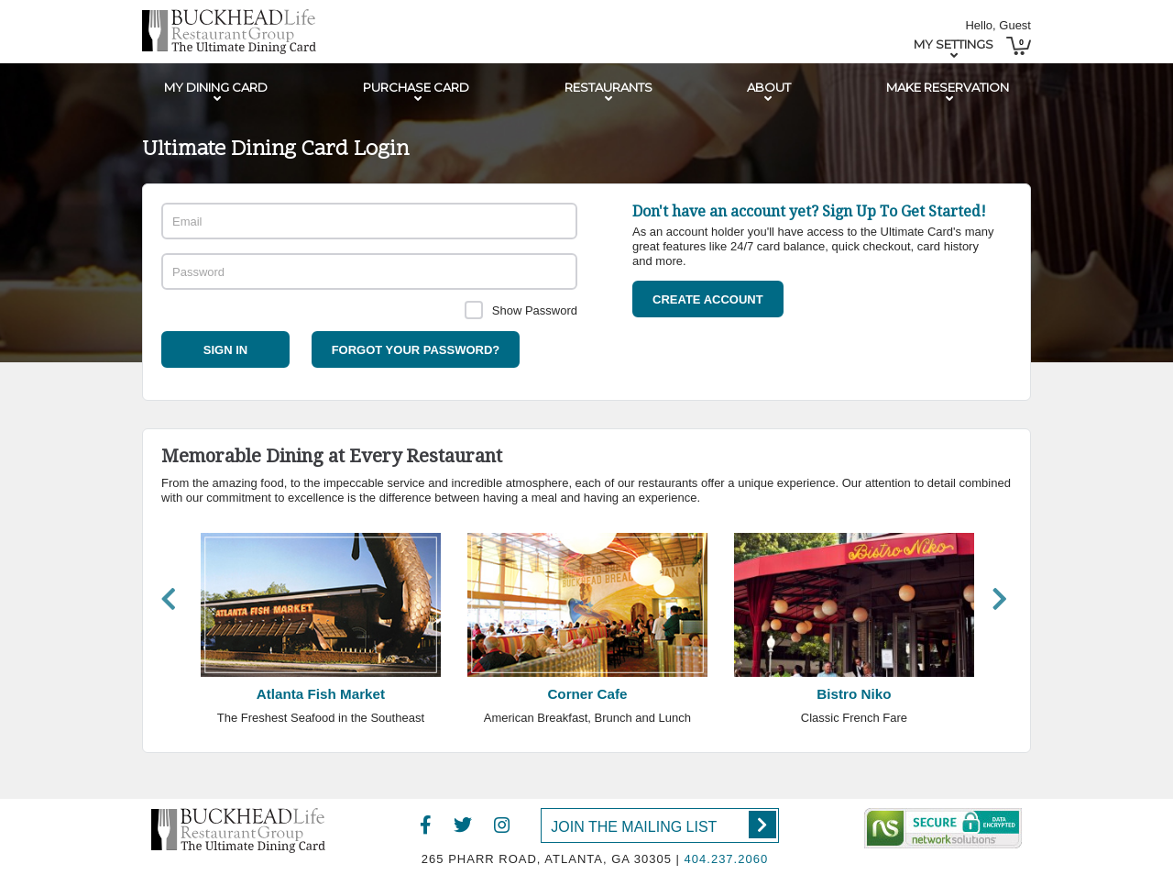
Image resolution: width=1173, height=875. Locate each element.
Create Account (707, 299)
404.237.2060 (727, 859)
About (769, 87)
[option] (320, 635)
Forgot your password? (416, 350)
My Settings (953, 44)
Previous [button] (168, 598)
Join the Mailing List (663, 824)
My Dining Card (216, 87)
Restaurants (608, 87)
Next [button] (1000, 598)
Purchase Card (416, 87)
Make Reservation (947, 87)
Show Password (534, 310)
